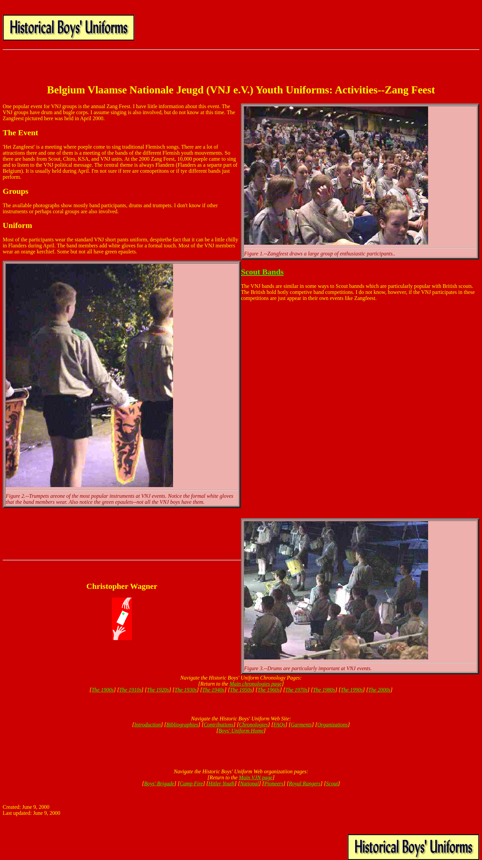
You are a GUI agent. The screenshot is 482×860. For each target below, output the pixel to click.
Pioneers (274, 783)
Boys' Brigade (159, 783)
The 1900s (102, 690)
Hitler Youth (222, 783)
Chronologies (253, 724)
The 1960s (269, 690)
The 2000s (379, 690)
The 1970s (296, 690)
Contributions (218, 724)
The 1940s (213, 690)
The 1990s (352, 690)
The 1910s (130, 690)
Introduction (147, 724)
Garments (301, 724)
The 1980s (324, 690)
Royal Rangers (305, 783)
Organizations (332, 724)
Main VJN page (255, 777)
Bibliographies (182, 724)
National (249, 783)
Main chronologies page (256, 684)
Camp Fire (191, 783)
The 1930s (186, 690)
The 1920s (158, 690)
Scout (332, 783)
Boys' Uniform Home (241, 730)
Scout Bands (262, 271)
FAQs (279, 724)
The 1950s (241, 690)
